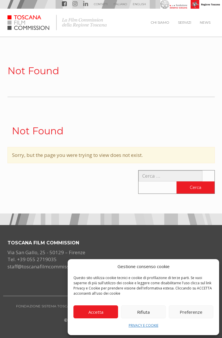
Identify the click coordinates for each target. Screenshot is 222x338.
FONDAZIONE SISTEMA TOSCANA (45, 306)
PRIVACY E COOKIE (143, 325)
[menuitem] (120, 4)
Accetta (95, 312)
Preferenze (191, 312)
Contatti (101, 4)
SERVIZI (184, 22)
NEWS (205, 22)
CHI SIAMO (160, 22)
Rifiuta (143, 312)
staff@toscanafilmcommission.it (44, 266)
